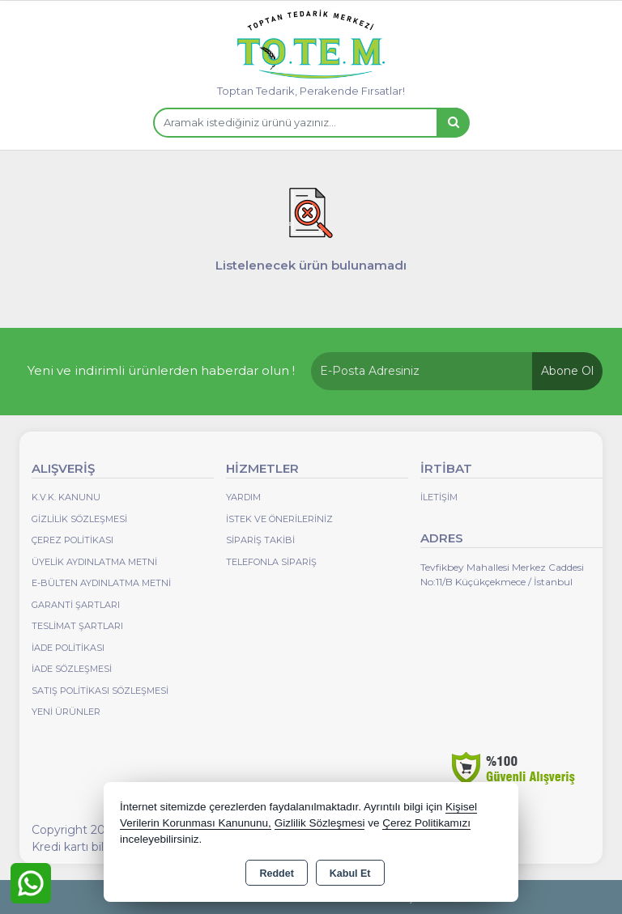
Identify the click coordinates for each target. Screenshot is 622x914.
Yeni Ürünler (66, 711)
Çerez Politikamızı (426, 823)
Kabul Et (350, 873)
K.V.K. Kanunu (66, 497)
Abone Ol (567, 370)
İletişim (439, 497)
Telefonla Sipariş (271, 562)
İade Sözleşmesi (72, 668)
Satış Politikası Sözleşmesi (100, 690)
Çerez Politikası (72, 540)
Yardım (243, 497)
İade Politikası (68, 647)
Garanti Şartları (76, 604)
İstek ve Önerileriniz (279, 519)
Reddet (276, 873)
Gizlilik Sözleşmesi (79, 519)
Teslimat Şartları (77, 625)
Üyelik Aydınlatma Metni (94, 562)
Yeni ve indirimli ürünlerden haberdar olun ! (161, 370)
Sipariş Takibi (260, 540)
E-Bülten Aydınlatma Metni (101, 583)
